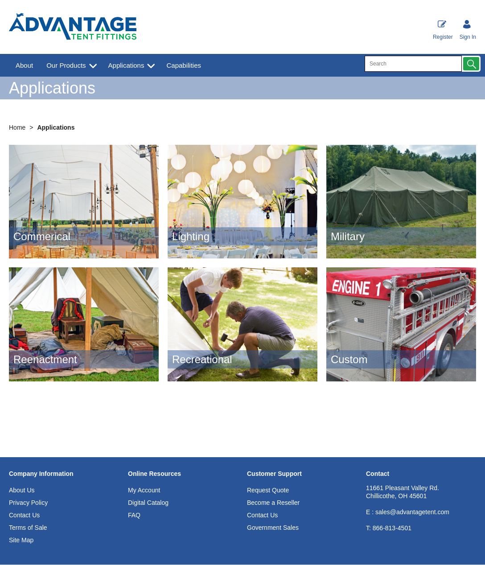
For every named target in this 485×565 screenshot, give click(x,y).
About (24, 65)
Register (443, 30)
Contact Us (24, 515)
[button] (471, 63)
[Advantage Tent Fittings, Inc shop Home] (72, 27)
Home (18, 127)
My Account (144, 490)
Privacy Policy (28, 502)
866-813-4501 (388, 528)
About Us (22, 490)
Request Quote (268, 490)
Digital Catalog (148, 502)
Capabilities (183, 65)
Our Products (66, 65)
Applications (126, 65)
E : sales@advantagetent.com (407, 512)
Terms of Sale (28, 527)
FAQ (134, 515)
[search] (413, 64)
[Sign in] (468, 31)
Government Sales (273, 527)
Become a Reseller (273, 502)
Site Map (21, 540)
